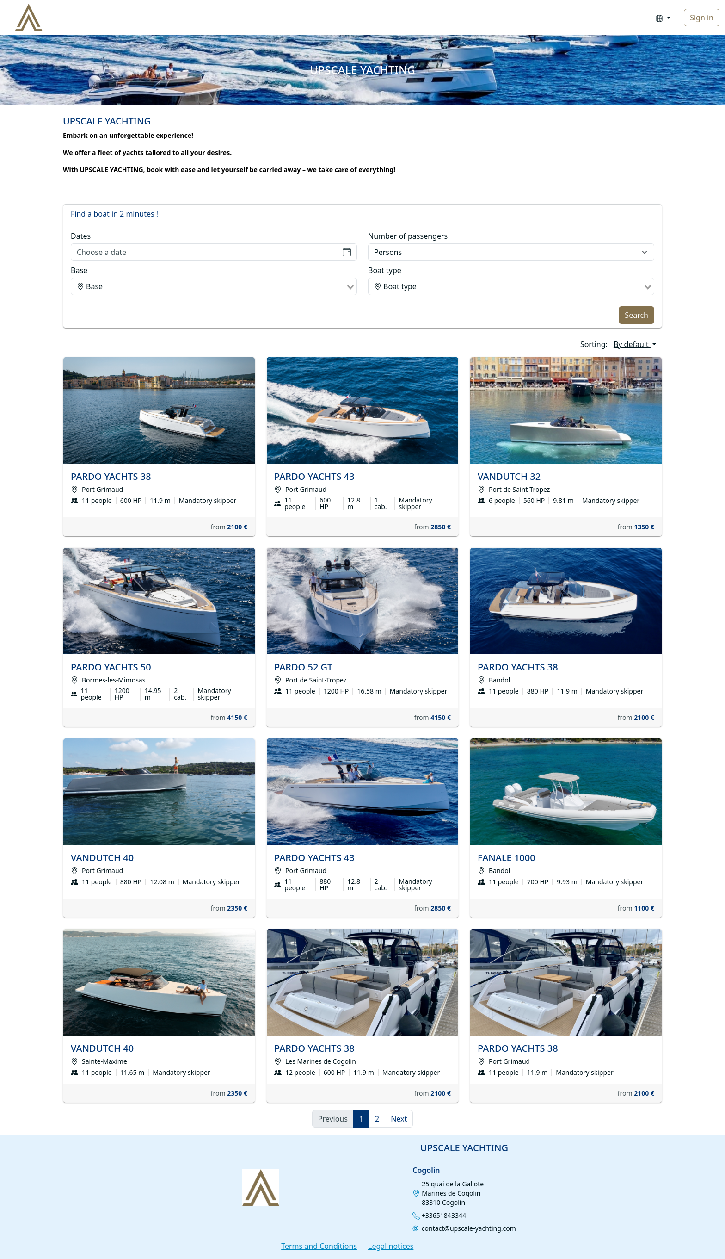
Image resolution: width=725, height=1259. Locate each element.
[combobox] (214, 286)
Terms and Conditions (319, 1246)
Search (636, 315)
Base (79, 270)
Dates (81, 236)
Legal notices (390, 1246)
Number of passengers (408, 236)
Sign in (701, 17)
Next (399, 1119)
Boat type (384, 270)
